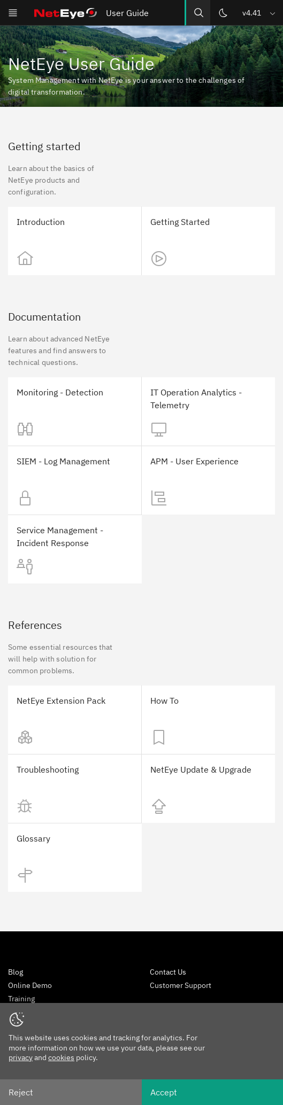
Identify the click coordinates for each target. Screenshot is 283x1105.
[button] (260, 12)
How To (164, 700)
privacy (21, 1057)
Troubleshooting (48, 769)
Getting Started (180, 221)
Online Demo (30, 985)
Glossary (33, 838)
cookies (61, 1057)
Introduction (41, 221)
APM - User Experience (194, 461)
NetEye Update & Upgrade (200, 769)
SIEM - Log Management (63, 461)
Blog (15, 972)
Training (21, 998)
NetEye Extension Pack (61, 700)
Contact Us (168, 972)
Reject (21, 1092)
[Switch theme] (223, 13)
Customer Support (180, 985)
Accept (163, 1092)
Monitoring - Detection (60, 392)
